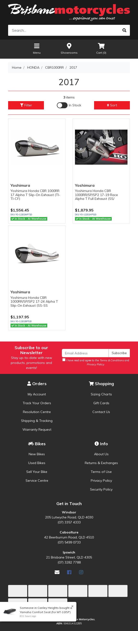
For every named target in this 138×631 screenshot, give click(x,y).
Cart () (101, 48)
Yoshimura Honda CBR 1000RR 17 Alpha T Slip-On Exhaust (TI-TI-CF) (35, 195)
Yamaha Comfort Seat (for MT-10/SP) (45, 612)
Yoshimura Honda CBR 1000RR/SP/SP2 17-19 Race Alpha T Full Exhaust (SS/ (96, 195)
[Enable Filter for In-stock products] (69, 105)
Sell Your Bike (36, 472)
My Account (37, 394)
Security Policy (101, 489)
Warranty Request (36, 429)
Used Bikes (36, 463)
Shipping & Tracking (37, 421)
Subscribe (119, 353)
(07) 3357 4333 (69, 522)
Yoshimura (20, 185)
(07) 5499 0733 (69, 542)
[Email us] (57, 572)
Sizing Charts (101, 394)
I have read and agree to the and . (95, 362)
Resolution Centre (37, 412)
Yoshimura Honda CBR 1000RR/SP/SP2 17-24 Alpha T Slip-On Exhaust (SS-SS (34, 301)
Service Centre (37, 480)
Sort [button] (112, 105)
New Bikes (37, 454)
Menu (37, 48)
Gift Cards (101, 403)
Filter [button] (26, 105)
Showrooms (69, 48)
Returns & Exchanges (101, 463)
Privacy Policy (101, 480)
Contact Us (101, 412)
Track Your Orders (37, 403)
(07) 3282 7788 (69, 562)
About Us (101, 454)
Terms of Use (101, 472)
